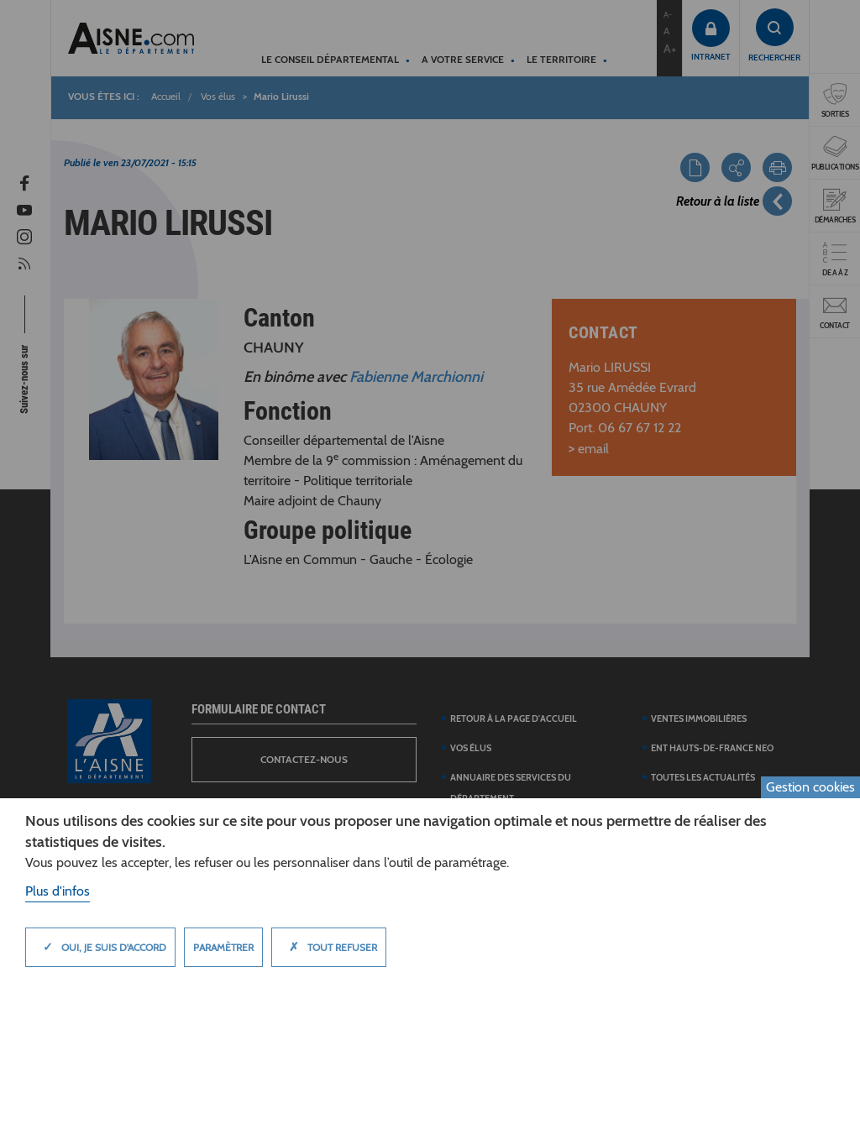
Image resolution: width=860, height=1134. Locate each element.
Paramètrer (223, 947)
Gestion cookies (810, 787)
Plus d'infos (57, 891)
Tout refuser (329, 947)
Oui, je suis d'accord (100, 947)
